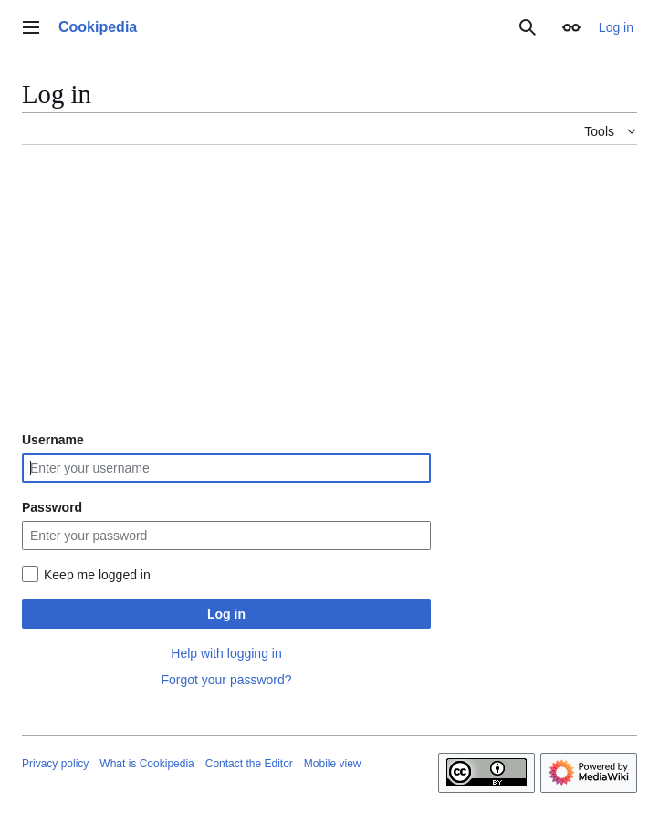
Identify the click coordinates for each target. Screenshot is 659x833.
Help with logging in (226, 653)
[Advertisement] (329, 287)
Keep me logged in (97, 574)
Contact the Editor (249, 763)
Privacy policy (55, 763)
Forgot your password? (226, 679)
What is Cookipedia (146, 763)
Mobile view (332, 763)
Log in (226, 614)
